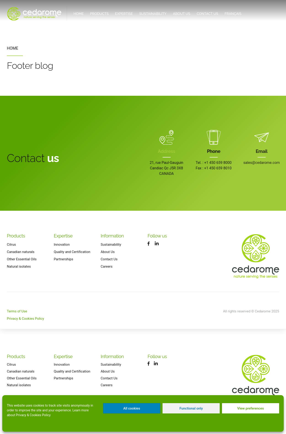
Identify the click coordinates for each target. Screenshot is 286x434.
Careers (106, 266)
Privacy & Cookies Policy (33, 415)
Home (78, 14)
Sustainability (152, 14)
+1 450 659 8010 (221, 168)
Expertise (124, 14)
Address (167, 151)
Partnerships (63, 259)
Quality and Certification (72, 252)
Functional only (191, 408)
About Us (181, 14)
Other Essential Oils (22, 259)
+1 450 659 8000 (221, 162)
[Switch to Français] (233, 14)
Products (99, 14)
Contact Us (207, 14)
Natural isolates (19, 266)
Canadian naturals (21, 252)
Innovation (62, 244)
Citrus (11, 244)
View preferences (250, 408)
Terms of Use (17, 311)
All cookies (131, 408)
